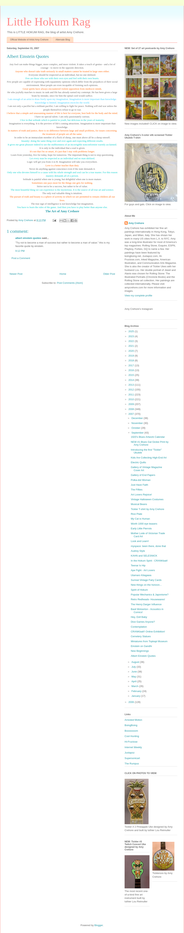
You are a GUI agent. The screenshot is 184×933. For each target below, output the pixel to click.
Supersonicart (132, 758)
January (136, 695)
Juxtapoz (130, 752)
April (134, 681)
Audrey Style (138, 550)
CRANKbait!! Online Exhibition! (148, 631)
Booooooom (131, 730)
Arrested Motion (133, 719)
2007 (131, 413)
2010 (131, 399)
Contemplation (139, 626)
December (137, 418)
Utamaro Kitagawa (141, 575)
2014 (131, 380)
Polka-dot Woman (140, 480)
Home (63, 273)
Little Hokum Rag (48, 21)
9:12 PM (20, 250)
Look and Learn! (140, 541)
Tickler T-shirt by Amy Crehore (147, 509)
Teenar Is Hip (138, 565)
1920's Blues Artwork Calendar (148, 436)
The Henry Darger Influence (146, 604)
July (134, 666)
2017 (131, 365)
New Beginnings (140, 650)
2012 (131, 389)
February (136, 691)
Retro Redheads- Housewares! (148, 599)
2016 (131, 370)
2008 (131, 409)
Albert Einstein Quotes (143, 655)
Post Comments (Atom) (70, 282)
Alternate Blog (63, 39)
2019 (131, 355)
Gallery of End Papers (143, 475)
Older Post (109, 273)
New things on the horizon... (146, 584)
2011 (131, 394)
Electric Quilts (138, 462)
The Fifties (136, 489)
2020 (131, 350)
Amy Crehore (136, 223)
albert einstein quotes (28, 238)
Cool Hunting (132, 736)
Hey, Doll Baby (139, 617)
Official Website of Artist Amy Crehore (29, 39)
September (137, 432)
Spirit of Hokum (139, 589)
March (135, 686)
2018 (131, 360)
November (137, 423)
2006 (131, 702)
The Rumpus (132, 763)
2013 (131, 384)
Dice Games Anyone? (143, 621)
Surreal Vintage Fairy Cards (146, 580)
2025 (131, 331)
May (134, 676)
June (134, 671)
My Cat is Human (140, 518)
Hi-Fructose (131, 741)
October (136, 427)
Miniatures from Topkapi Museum (149, 641)
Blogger (98, 925)
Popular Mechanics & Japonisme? (149, 594)
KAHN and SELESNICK (144, 555)
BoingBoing (131, 725)
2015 (131, 375)
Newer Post (16, 273)
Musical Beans (139, 504)
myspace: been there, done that (148, 546)
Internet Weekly (133, 747)
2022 (131, 341)
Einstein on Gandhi (141, 646)
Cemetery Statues (141, 636)
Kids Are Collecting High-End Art (148, 457)
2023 (131, 336)
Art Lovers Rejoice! (141, 494)
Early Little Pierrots (141, 528)
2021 (131, 345)
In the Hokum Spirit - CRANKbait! (149, 560)
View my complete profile (138, 295)
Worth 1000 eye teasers (144, 523)
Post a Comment (21, 258)
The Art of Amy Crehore (62, 211)
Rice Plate (136, 513)
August (135, 662)
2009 (131, 404)
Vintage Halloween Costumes (147, 499)
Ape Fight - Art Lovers (143, 570)
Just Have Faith (139, 484)
